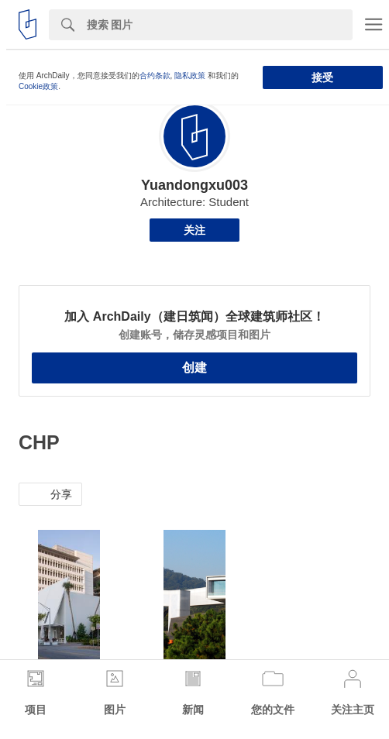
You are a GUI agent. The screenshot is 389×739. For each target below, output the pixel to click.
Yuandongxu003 (194, 185)
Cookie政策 (38, 86)
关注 (194, 230)
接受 (322, 77)
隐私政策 (189, 75)
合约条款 (154, 75)
